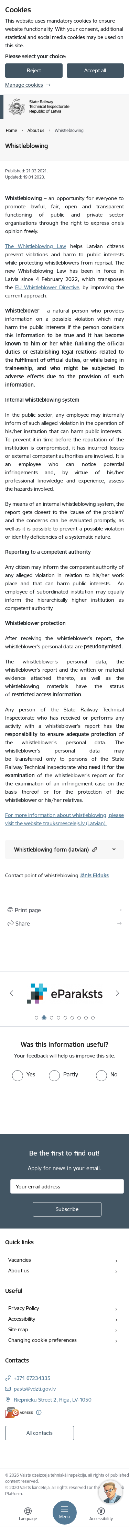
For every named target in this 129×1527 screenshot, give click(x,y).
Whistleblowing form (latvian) (55, 849)
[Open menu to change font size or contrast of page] (101, 1515)
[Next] (117, 993)
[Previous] (11, 993)
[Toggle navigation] (65, 1513)
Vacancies (19, 1260)
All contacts (39, 1433)
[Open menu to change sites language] (28, 1515)
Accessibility (21, 1319)
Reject (34, 70)
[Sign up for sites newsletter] (67, 1209)
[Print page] (64, 910)
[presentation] (57, 1107)
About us (18, 1270)
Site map (18, 1329)
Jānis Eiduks (94, 875)
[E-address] (19, 1412)
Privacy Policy (23, 1308)
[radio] (23, 1074)
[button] (93, 849)
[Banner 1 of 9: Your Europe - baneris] (64, 993)
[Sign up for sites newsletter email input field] (67, 1186)
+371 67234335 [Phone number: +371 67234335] (32, 1378)
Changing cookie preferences (42, 1340)
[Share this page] (64, 923)
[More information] (38, 1412)
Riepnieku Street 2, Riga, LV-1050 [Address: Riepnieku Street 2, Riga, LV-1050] (53, 1399)
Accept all (95, 70)
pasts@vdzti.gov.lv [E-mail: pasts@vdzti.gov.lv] (35, 1388)
